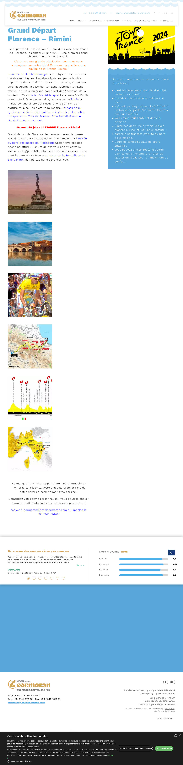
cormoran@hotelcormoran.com (133, 13)
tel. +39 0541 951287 (95, 13)
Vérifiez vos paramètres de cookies (157, 704)
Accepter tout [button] (164, 748)
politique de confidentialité (161, 690)
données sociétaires (134, 690)
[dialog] (91, 748)
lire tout (80, 565)
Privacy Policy (170, 709)
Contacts (166, 21)
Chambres (95, 21)
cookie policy (146, 693)
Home (72, 21)
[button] (61, 761)
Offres (126, 21)
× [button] (180, 735)
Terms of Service (164, 711)
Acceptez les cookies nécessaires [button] (136, 748)
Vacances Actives (145, 21)
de (172, 14)
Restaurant (111, 21)
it (160, 14)
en (165, 14)
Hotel (82, 21)
